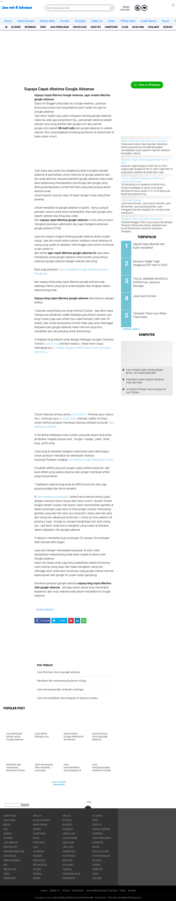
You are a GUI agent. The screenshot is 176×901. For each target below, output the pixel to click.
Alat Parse (9, 820)
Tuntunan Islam (71, 873)
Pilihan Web (128, 21)
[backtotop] (88, 809)
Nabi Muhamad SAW (13, 851)
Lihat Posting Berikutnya (59, 783)
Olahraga (38, 851)
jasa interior (70, 838)
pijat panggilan (101, 855)
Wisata (36, 878)
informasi (30, 27)
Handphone (111, 27)
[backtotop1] (91, 897)
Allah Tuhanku (41, 820)
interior (8, 838)
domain (37, 829)
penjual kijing (100, 851)
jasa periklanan (59, 27)
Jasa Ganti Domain (131, 200)
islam (125, 27)
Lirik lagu (68, 847)
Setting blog (40, 864)
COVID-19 (96, 824)
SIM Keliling (80, 27)
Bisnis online (40, 824)
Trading (37, 873)
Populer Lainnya (131, 329)
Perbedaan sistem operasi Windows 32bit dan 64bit (145, 381)
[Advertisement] (88, 57)
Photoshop (69, 855)
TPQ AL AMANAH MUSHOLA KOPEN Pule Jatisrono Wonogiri (150, 282)
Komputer (97, 842)
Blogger (16, 27)
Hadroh (7, 833)
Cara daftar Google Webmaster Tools (90, 459)
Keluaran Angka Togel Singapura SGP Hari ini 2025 (150, 263)
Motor (95, 847)
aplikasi (67, 820)
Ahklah (37, 815)
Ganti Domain (25, 21)
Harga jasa (69, 833)
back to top (51, 343)
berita (6, 824)
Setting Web (47, 21)
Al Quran (97, 815)
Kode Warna (148, 21)
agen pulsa (9, 815)
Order (111, 21)
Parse (165, 21)
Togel (6, 873)
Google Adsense (44, 609)
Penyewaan (9, 855)
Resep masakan (11, 860)
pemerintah (69, 851)
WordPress (69, 878)
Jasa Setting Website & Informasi (70, 897)
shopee (96, 864)
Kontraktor (10, 847)
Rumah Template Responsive (124, 897)
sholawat (153, 27)
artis (95, 820)
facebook (68, 829)
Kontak (64, 21)
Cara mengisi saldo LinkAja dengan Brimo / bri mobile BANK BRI (144, 371)
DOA (5, 829)
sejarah (97, 860)
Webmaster (9, 878)
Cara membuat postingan (52, 496)
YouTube (96, 878)
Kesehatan (39, 842)
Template (80, 21)
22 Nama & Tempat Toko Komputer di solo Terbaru (146, 391)
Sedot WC (96, 27)
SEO (5, 864)
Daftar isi (96, 21)
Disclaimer (79, 414)
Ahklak (67, 815)
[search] (79, 8)
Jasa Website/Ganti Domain (101, 890)
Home (8, 21)
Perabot (37, 855)
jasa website (10, 842)
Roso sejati (39, 860)
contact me (67, 418)
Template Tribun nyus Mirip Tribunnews (141, 219)
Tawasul (67, 869)
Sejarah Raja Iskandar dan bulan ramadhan (144, 141)
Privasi (65, 890)
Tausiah (37, 869)
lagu (35, 847)
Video (43, 27)
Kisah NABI (138, 27)
